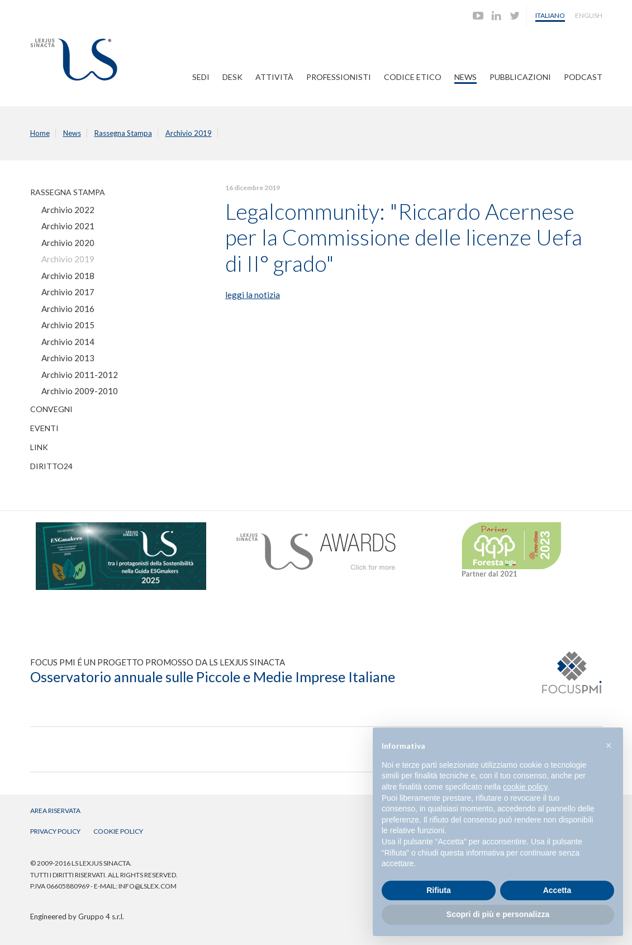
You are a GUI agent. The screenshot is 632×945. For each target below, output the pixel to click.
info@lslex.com (147, 886)
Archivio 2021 (67, 226)
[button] (608, 745)
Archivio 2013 (67, 358)
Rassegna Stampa (123, 133)
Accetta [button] (557, 890)
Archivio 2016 (67, 309)
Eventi (44, 428)
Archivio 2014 (67, 342)
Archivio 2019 (188, 133)
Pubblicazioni (520, 77)
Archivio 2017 (67, 292)
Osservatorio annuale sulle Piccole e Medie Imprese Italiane (212, 676)
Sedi (201, 77)
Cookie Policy (118, 831)
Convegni (51, 409)
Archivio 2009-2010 (79, 391)
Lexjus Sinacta (73, 60)
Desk (232, 77)
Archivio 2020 (67, 243)
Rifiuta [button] (438, 890)
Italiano (550, 15)
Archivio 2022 (67, 210)
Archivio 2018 (67, 276)
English (588, 15)
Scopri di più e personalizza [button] (497, 914)
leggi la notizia (252, 295)
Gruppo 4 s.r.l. (101, 916)
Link (39, 447)
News (465, 77)
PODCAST (583, 77)
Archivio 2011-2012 (79, 375)
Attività (274, 77)
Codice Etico (412, 77)
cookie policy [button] (525, 786)
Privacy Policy (55, 831)
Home (40, 133)
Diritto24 (51, 466)
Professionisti (338, 77)
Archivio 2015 (67, 325)
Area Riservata (55, 810)
